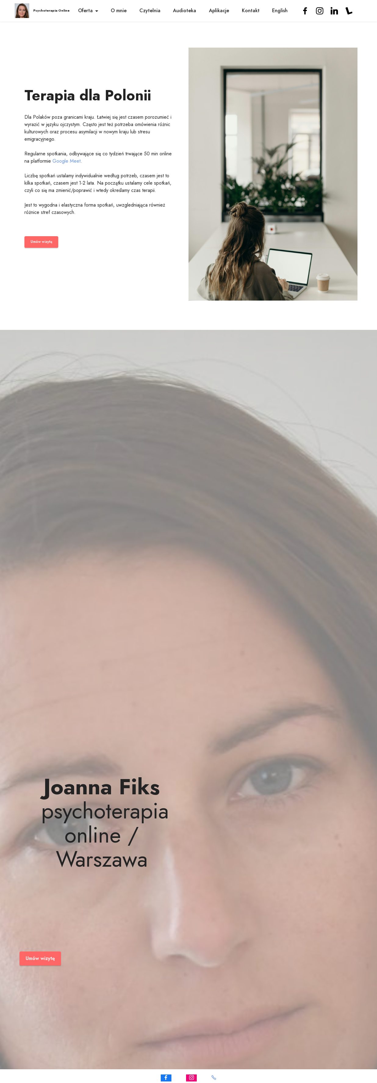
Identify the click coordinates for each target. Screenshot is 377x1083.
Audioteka (184, 10)
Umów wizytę (41, 242)
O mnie (119, 10)
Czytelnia (149, 10)
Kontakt (251, 10)
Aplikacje (219, 10)
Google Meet (66, 161)
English (280, 10)
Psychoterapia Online (51, 10)
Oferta (85, 10)
